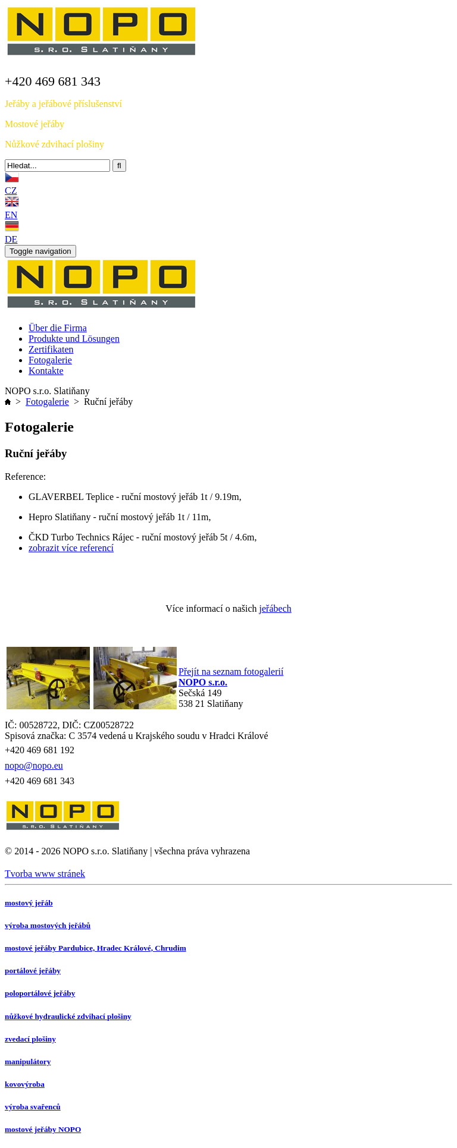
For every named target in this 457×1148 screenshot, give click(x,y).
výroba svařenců (33, 1106)
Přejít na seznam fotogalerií (231, 671)
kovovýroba (25, 1084)
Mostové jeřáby (34, 124)
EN (11, 215)
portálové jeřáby (33, 970)
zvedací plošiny (30, 1038)
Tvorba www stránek (45, 874)
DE (11, 239)
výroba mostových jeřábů (47, 925)
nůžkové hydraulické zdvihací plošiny (68, 1016)
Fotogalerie (47, 402)
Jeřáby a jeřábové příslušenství (63, 104)
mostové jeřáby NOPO (43, 1129)
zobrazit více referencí (71, 548)
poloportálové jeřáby (40, 993)
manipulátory (28, 1061)
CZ (11, 190)
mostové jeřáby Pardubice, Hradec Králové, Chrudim (95, 947)
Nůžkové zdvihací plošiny (54, 144)
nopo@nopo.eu (34, 765)
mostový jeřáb (29, 902)
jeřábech (275, 608)
